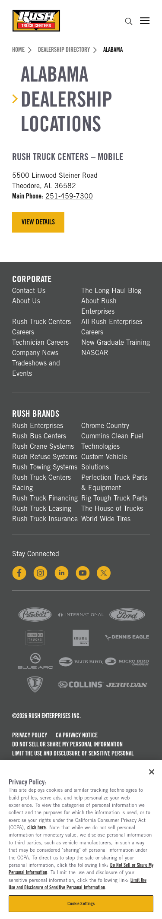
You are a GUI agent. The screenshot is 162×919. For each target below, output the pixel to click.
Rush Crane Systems (43, 446)
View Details (38, 222)
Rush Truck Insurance (45, 519)
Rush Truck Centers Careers (41, 327)
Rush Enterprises (37, 426)
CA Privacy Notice (77, 735)
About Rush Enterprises (99, 306)
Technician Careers (40, 342)
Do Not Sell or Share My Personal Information (67, 744)
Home (22, 49)
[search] (128, 22)
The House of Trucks (112, 508)
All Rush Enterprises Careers (111, 327)
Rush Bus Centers (39, 436)
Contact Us (28, 290)
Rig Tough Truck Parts (114, 498)
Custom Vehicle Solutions (104, 462)
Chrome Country (105, 426)
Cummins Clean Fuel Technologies (112, 441)
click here (36, 828)
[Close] (151, 771)
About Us (26, 301)
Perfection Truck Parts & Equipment (114, 482)
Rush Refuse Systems (44, 457)
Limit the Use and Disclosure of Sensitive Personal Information (72, 758)
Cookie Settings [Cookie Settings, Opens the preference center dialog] (81, 903)
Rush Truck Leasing (41, 508)
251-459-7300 (69, 196)
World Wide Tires (105, 519)
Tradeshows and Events (36, 368)
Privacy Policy (29, 735)
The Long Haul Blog (111, 290)
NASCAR (94, 353)
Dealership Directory (67, 49)
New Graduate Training (115, 342)
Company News (35, 353)
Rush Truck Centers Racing (41, 482)
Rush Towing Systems (44, 467)
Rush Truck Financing (45, 498)
